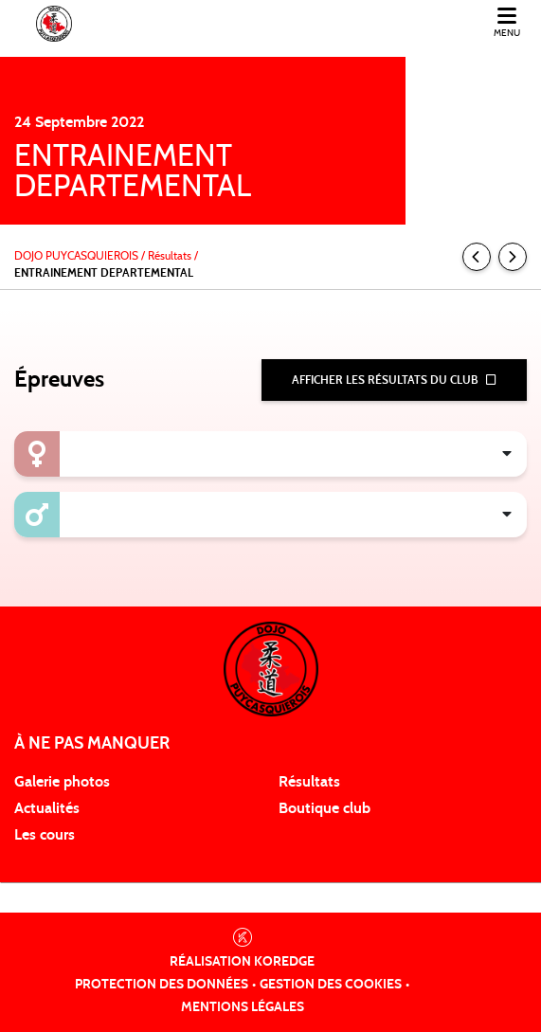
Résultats (309, 781)
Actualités (47, 808)
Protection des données (161, 984)
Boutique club (324, 808)
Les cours (44, 834)
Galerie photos (62, 781)
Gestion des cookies (331, 984)
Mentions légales (242, 1007)
